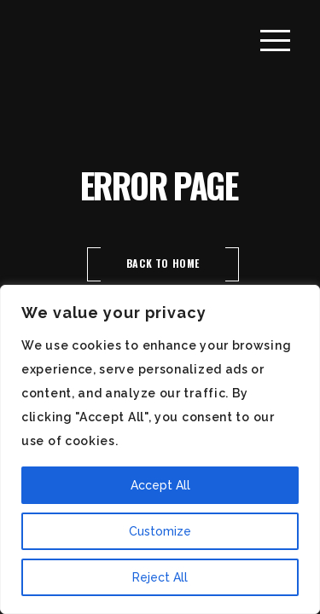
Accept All (160, 485)
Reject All (160, 577)
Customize (160, 531)
